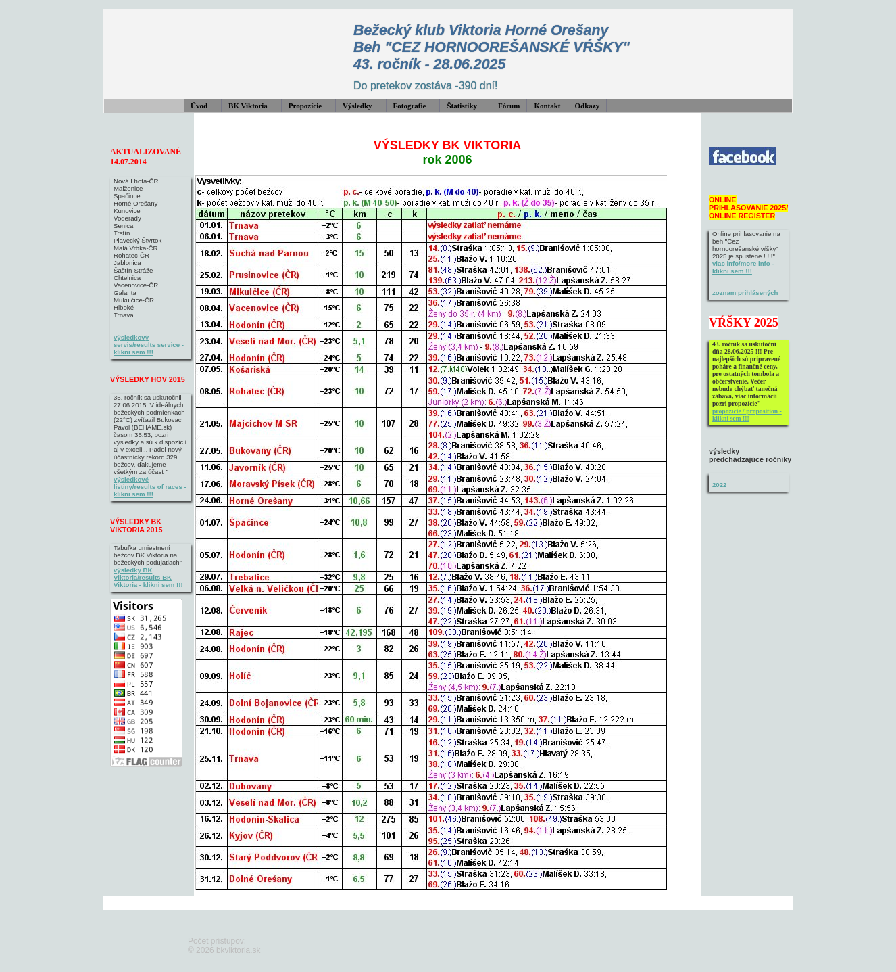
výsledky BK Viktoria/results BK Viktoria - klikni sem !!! (148, 577)
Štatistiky (462, 105)
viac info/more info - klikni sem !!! (743, 267)
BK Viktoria (248, 105)
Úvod (199, 105)
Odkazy (587, 105)
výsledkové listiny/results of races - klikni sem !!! (150, 487)
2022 (719, 484)
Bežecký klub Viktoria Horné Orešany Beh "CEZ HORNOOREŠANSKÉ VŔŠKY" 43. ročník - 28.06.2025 (491, 47)
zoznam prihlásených (745, 292)
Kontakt (547, 105)
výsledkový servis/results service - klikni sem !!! (149, 344)
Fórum (509, 105)
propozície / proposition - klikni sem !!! (747, 414)
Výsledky (357, 105)
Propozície (305, 105)
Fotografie (409, 105)
